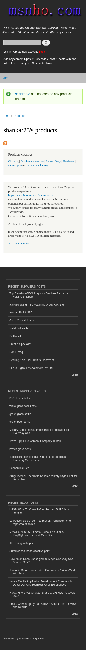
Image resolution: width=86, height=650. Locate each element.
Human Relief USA (21, 312)
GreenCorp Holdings (21, 320)
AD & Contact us (18, 243)
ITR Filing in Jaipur (21, 543)
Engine (29, 165)
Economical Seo (19, 468)
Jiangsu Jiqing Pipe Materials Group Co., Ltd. (36, 304)
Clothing (13, 161)
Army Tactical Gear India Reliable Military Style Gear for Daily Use (43, 477)
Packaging (42, 165)
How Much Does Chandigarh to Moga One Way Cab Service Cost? (41, 560)
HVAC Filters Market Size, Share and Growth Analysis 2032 (42, 594)
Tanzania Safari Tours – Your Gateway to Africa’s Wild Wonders (42, 572)
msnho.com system (31, 638)
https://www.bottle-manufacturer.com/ (30, 195)
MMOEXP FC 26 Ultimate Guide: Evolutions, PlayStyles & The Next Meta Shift (36, 533)
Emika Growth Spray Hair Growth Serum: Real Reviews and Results (43, 605)
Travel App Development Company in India (35, 441)
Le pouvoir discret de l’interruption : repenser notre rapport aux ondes (40, 522)
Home (6, 116)
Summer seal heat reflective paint (29, 551)
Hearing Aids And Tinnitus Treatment (31, 360)
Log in (7, 51)
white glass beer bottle (23, 406)
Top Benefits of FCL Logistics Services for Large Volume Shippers (38, 295)
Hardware (68, 161)
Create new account (25, 51)
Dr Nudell (15, 336)
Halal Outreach (18, 328)
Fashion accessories (32, 161)
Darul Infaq (16, 352)
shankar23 (22, 94)
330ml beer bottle (20, 398)
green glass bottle (20, 414)
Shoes (49, 161)
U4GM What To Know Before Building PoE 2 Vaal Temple (39, 511)
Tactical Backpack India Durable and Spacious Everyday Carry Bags (37, 458)
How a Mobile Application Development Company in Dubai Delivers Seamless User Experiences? (40, 583)
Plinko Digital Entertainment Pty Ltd (31, 368)
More (75, 374)
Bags (58, 161)
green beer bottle (19, 421)
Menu (6, 78)
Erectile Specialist (20, 344)
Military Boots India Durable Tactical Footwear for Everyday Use (39, 431)
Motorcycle (15, 165)
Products (19, 116)
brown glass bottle (20, 449)
